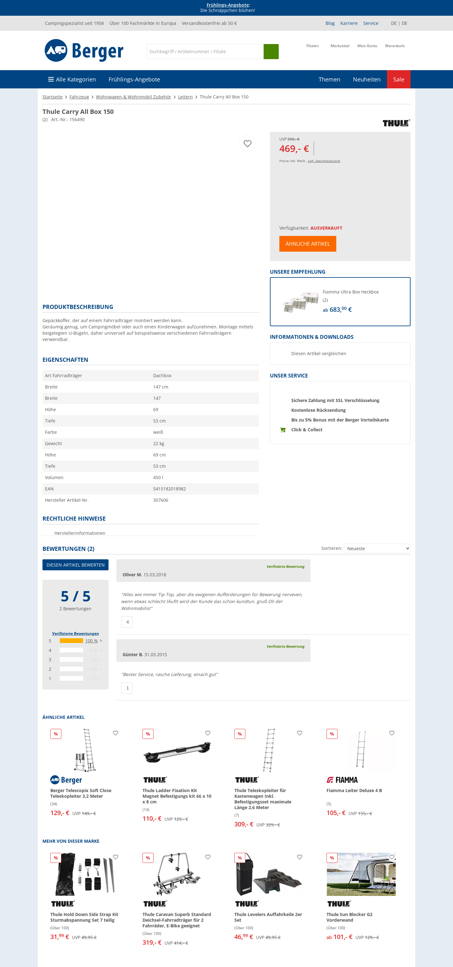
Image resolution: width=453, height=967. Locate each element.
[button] (340, 301)
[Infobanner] (228, 8)
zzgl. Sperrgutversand (324, 161)
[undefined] (362, 302)
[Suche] (205, 51)
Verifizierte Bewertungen (75, 633)
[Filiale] (312, 51)
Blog (330, 23)
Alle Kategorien (76, 79)
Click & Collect (306, 430)
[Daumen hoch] (126, 622)
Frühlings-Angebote (228, 5)
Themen (329, 79)
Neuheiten (367, 79)
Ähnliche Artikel (308, 243)
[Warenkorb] (395, 51)
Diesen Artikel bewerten (76, 565)
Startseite (52, 97)
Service (370, 23)
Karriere (349, 23)
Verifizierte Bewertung (285, 566)
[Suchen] (271, 51)
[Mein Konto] (367, 51)
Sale (398, 79)
